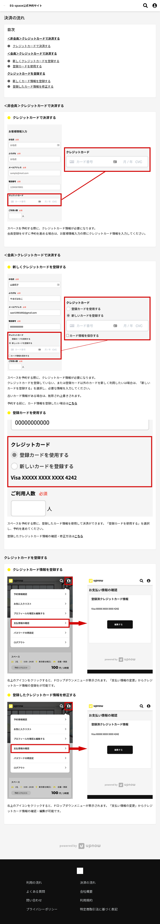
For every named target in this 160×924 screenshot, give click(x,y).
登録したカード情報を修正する (33, 86)
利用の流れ (34, 882)
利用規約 (86, 900)
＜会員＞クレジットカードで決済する (32, 53)
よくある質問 (35, 891)
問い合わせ (34, 900)
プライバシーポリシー (42, 909)
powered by (80, 845)
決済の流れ (88, 882)
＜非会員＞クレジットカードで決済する (33, 38)
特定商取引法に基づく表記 (99, 909)
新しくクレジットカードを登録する (36, 61)
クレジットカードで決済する (32, 46)
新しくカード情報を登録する (32, 81)
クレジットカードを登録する (26, 73)
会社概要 (86, 891)
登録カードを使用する (27, 66)
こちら (73, 403)
